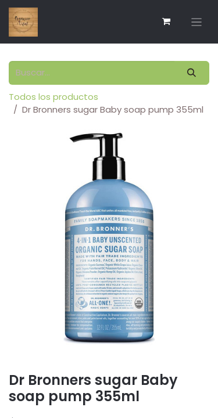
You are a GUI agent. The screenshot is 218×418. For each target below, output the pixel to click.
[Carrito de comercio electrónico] (166, 21)
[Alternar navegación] (197, 22)
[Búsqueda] (191, 73)
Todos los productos (53, 97)
